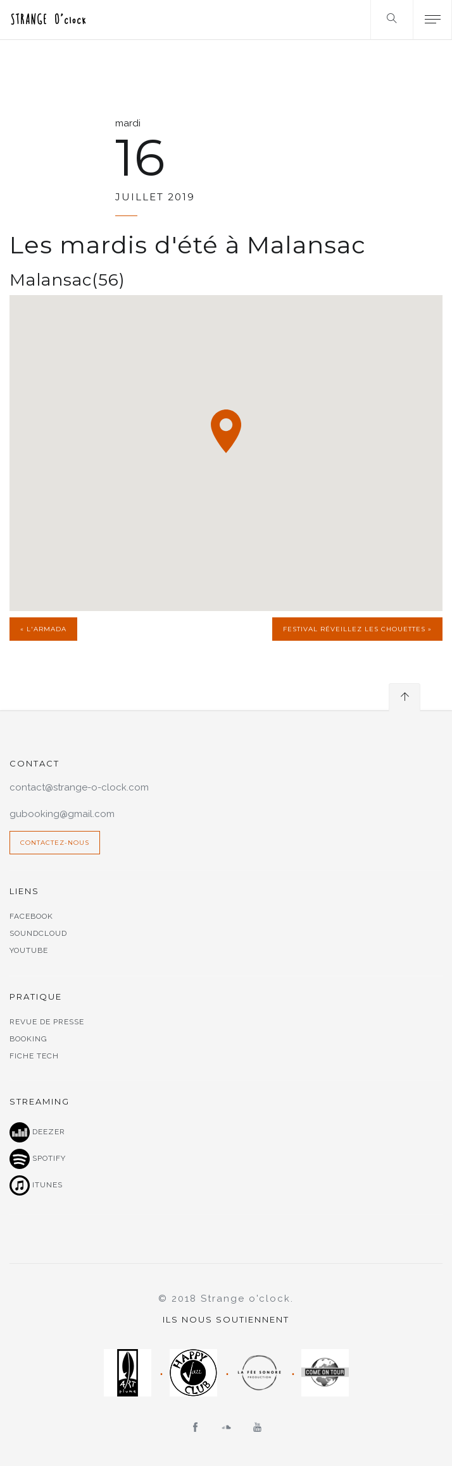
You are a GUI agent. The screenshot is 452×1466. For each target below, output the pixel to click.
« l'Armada (43, 629)
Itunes (36, 1185)
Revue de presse (46, 1021)
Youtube (28, 950)
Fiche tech (34, 1055)
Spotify (37, 1159)
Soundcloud (38, 933)
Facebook (31, 916)
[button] (226, 431)
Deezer (37, 1132)
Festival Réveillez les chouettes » (357, 629)
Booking (28, 1038)
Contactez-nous (54, 843)
